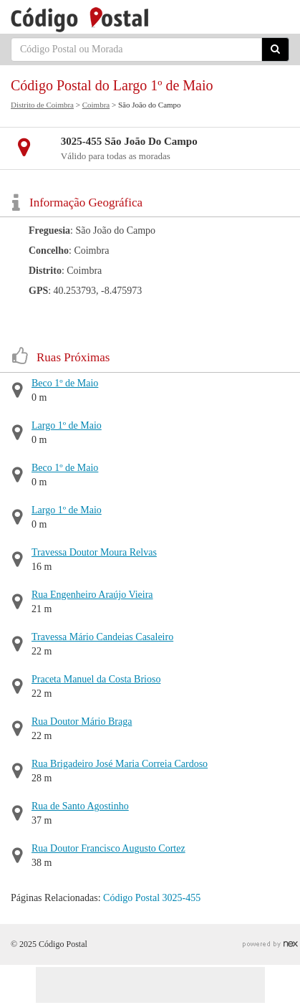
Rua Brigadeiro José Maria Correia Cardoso (120, 763)
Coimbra (96, 104)
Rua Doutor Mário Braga (82, 721)
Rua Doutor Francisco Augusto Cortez (108, 848)
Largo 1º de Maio (67, 425)
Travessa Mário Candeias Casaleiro (102, 637)
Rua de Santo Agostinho (80, 806)
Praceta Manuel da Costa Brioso (96, 679)
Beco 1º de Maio (65, 383)
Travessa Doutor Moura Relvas (94, 552)
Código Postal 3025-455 (151, 897)
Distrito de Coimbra (42, 104)
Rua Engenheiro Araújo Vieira (92, 594)
